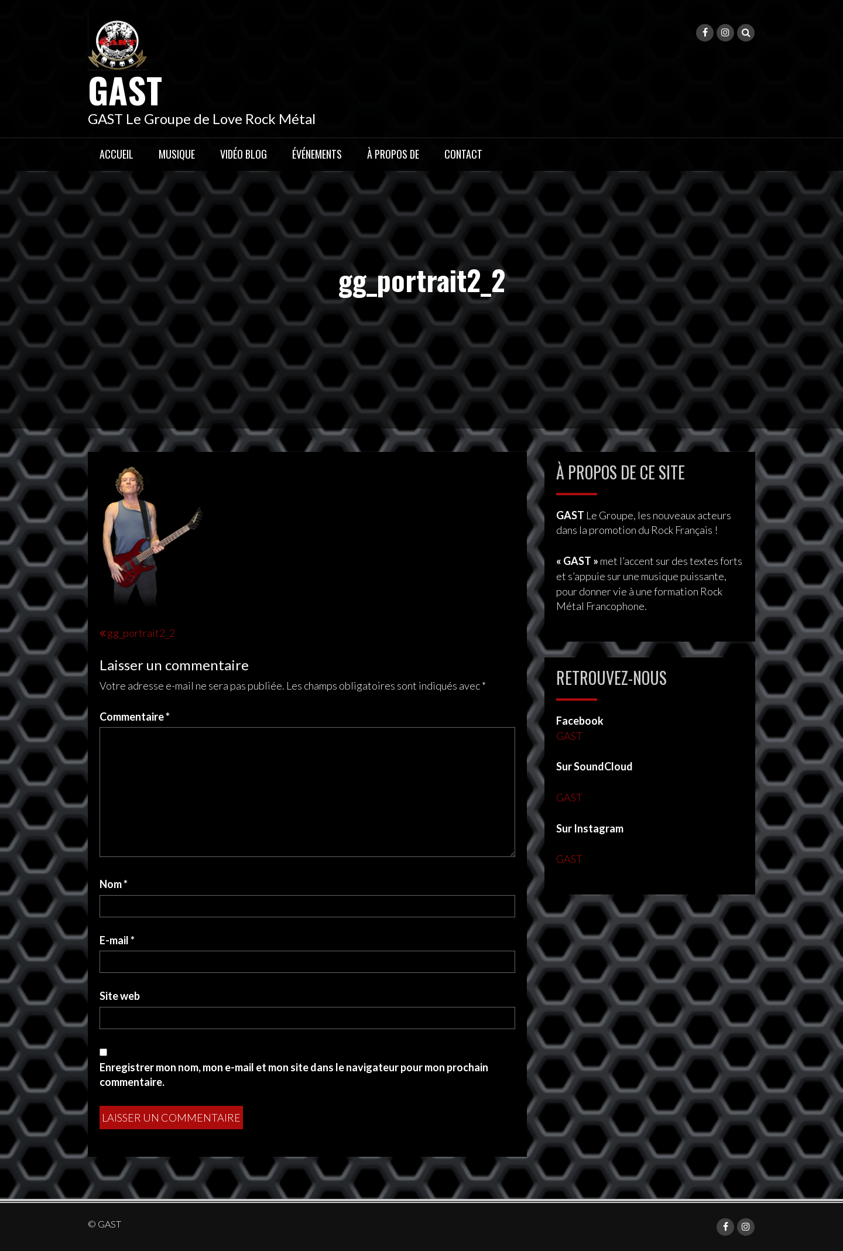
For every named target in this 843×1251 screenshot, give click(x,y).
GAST (125, 89)
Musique (177, 154)
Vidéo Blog (243, 154)
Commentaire (135, 716)
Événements (317, 154)
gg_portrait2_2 (141, 632)
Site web (120, 995)
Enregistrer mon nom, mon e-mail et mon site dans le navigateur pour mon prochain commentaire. (294, 1075)
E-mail (117, 940)
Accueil (116, 154)
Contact (463, 154)
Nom (114, 884)
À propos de (393, 154)
